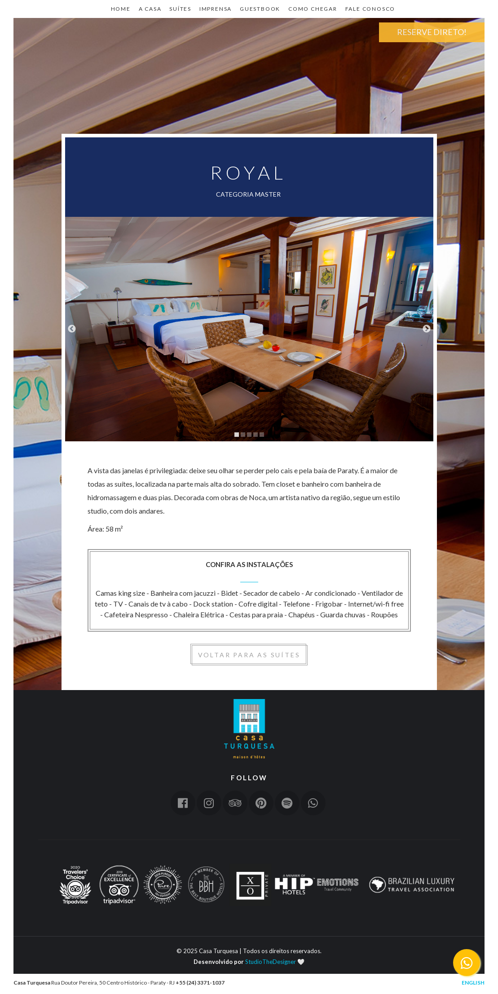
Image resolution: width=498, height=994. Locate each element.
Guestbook (260, 8)
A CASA (150, 8)
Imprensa (215, 8)
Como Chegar (312, 8)
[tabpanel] (249, 329)
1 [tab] (236, 434)
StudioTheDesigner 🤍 (274, 961)
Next (426, 329)
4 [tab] (255, 434)
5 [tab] (262, 434)
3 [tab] (249, 434)
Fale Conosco (370, 8)
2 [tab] (243, 434)
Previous (71, 329)
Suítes (180, 8)
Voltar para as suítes (249, 655)
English (473, 982)
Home (45, 61)
